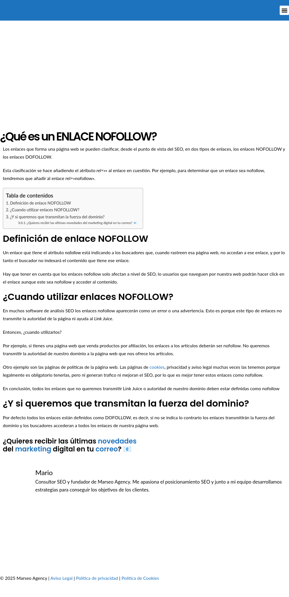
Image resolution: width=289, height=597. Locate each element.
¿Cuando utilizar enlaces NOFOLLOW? (45, 209)
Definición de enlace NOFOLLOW (40, 203)
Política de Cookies (140, 578)
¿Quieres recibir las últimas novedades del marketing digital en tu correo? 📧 (82, 223)
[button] (284, 10)
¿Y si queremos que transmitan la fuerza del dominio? (57, 216)
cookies (157, 367)
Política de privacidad (97, 578)
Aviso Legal (62, 578)
